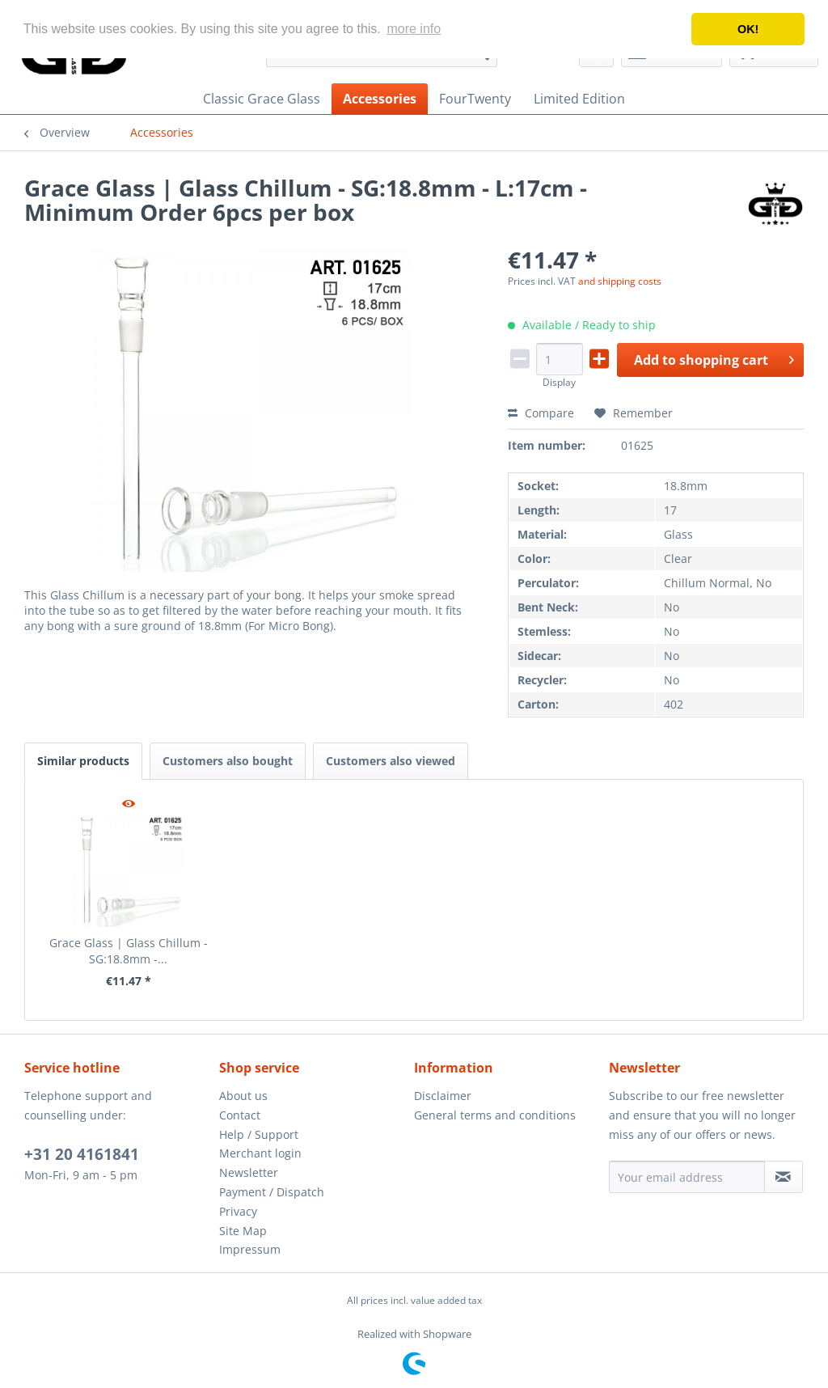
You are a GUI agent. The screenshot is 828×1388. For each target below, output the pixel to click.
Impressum (250, 1249)
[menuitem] (262, 98)
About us (243, 1095)
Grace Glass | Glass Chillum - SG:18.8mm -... (128, 951)
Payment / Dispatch (271, 1192)
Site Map (243, 1230)
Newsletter (248, 1172)
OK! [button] (747, 29)
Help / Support (258, 1134)
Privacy (238, 1211)
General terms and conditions (495, 1115)
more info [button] (414, 29)
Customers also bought (228, 760)
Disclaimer (442, 1095)
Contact (239, 1115)
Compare (541, 413)
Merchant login (260, 1153)
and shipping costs (619, 281)
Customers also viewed (390, 760)
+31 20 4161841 (81, 1154)
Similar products (83, 760)
